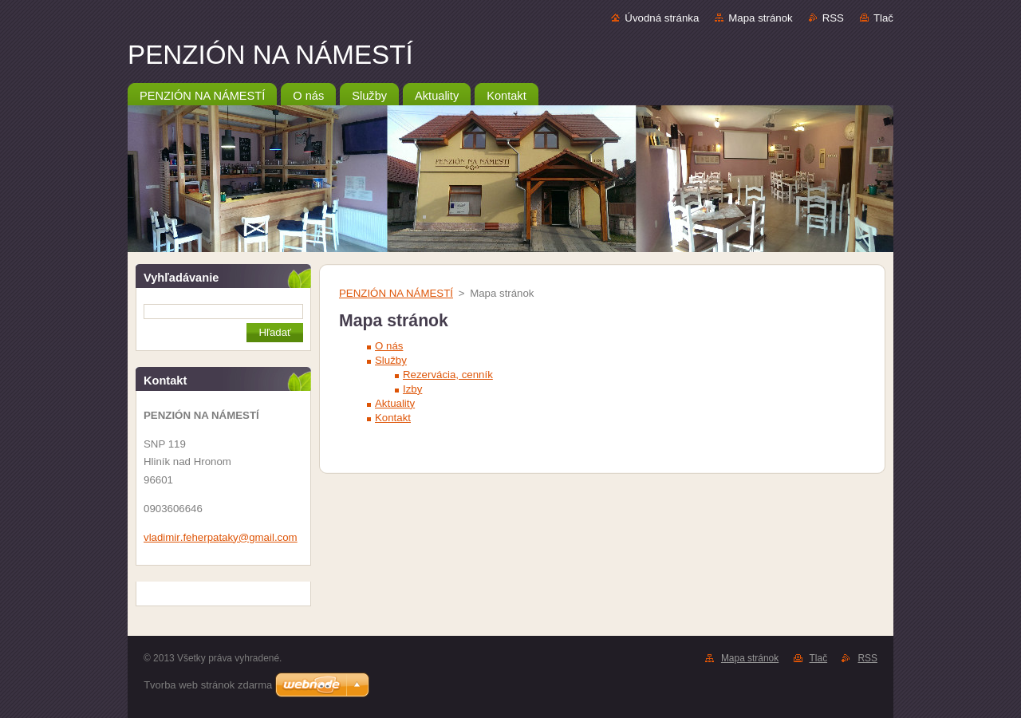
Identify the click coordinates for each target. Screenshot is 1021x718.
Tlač (883, 18)
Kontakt (393, 418)
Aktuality (395, 403)
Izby (412, 389)
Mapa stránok (760, 18)
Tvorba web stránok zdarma (208, 685)
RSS (833, 18)
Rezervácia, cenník (448, 375)
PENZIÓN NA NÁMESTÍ (396, 293)
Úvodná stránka (662, 18)
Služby (391, 360)
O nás (389, 346)
